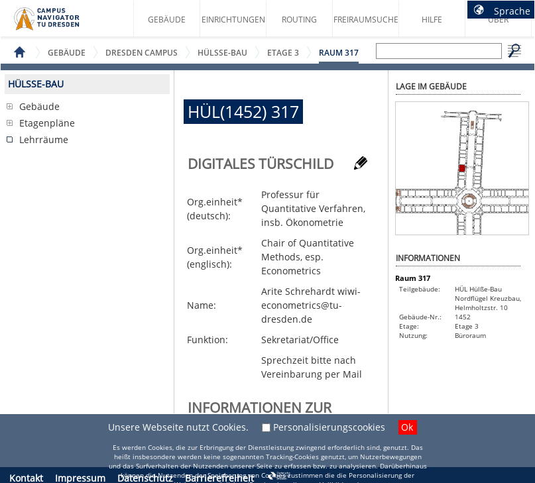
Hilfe (432, 19)
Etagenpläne (47, 123)
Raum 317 (339, 52)
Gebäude (167, 19)
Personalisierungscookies (329, 427)
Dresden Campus (141, 52)
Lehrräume (43, 139)
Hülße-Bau (222, 52)
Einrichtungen (233, 19)
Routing (299, 19)
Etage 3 (283, 52)
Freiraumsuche (365, 19)
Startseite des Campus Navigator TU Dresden (60, 23)
